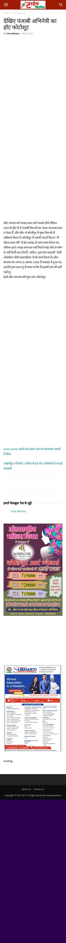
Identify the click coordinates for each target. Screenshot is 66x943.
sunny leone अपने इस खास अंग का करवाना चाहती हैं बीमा (32, 451)
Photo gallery (19, 13)
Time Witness (13, 33)
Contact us (39, 789)
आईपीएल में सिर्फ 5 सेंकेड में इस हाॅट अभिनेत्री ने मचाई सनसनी (33, 466)
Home (7, 13)
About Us (26, 789)
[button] (6, 5)
